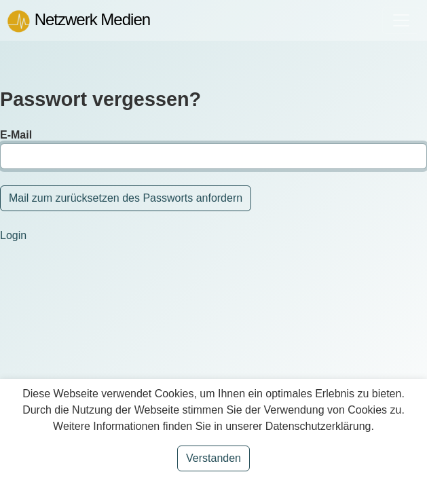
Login (13, 235)
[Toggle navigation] (401, 20)
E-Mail (16, 135)
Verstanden (213, 458)
